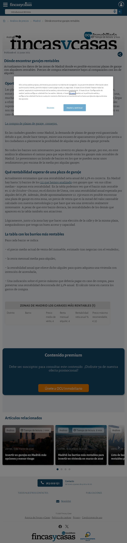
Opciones (50, 107)
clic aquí (72, 92)
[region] (63, 95)
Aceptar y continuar (75, 107)
